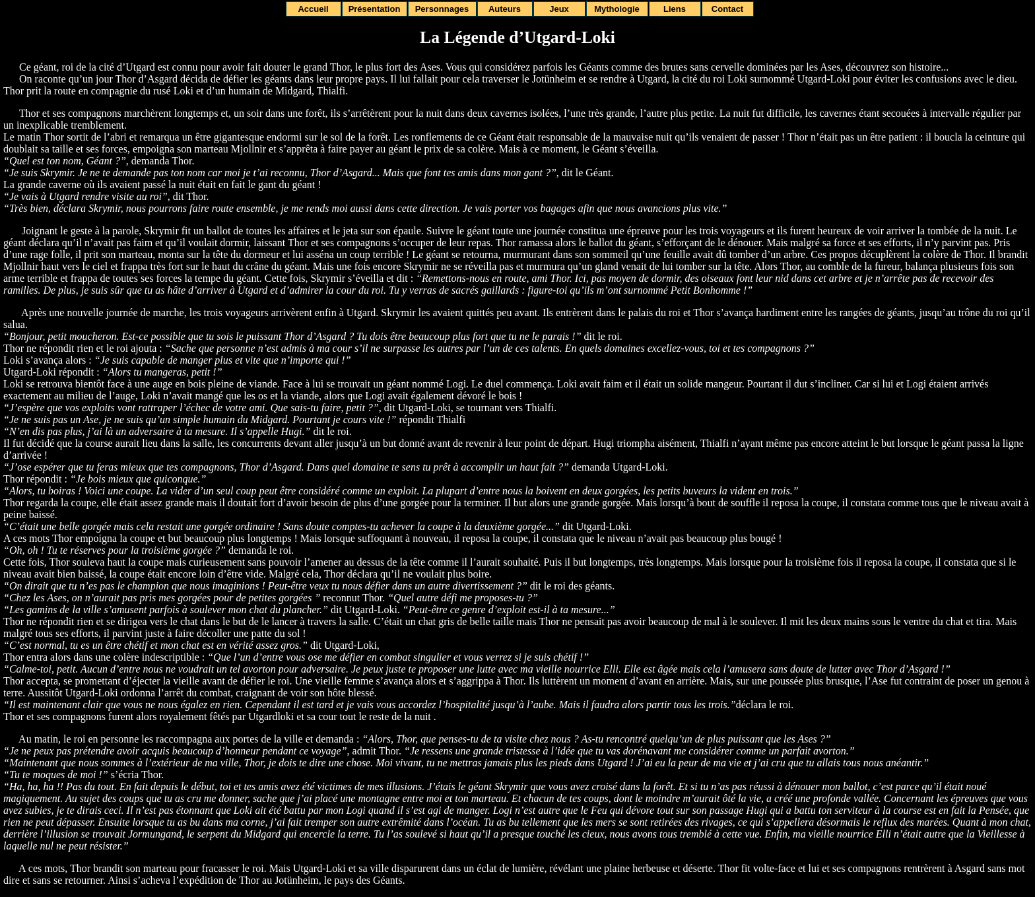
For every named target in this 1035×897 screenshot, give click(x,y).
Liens (674, 9)
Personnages (442, 9)
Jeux (559, 9)
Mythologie (617, 9)
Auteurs (504, 9)
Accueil (313, 9)
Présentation (375, 9)
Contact (727, 9)
